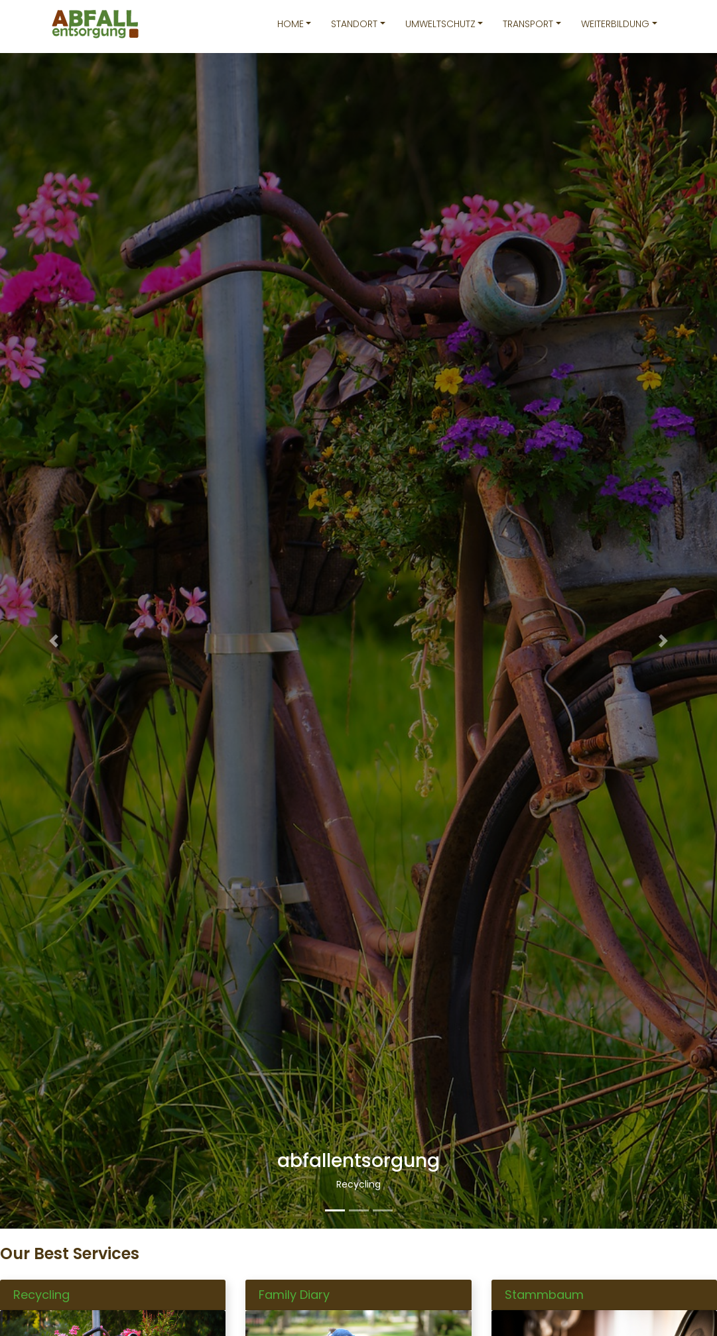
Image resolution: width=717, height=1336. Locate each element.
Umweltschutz (440, 23)
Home (290, 23)
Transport (528, 23)
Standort (354, 23)
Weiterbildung (615, 23)
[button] (53, 641)
